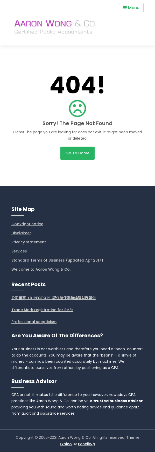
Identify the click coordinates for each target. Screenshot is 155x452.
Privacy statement (28, 242)
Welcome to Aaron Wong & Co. (41, 269)
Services (19, 251)
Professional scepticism (34, 321)
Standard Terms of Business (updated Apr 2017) (57, 260)
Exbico (66, 444)
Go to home (77, 153)
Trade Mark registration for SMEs (42, 309)
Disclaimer (21, 233)
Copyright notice (27, 224)
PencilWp (86, 444)
